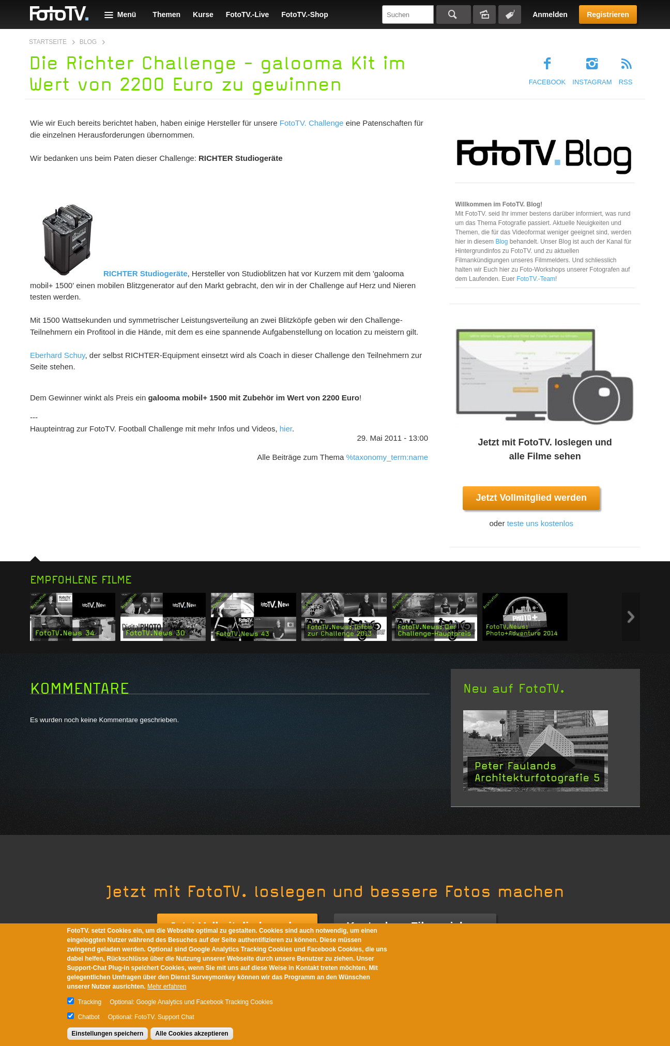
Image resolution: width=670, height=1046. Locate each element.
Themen (166, 14)
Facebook (547, 82)
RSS (626, 82)
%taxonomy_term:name (387, 457)
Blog (88, 42)
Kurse (203, 14)
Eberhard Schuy (57, 355)
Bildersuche (484, 14)
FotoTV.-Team (535, 278)
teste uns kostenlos (540, 523)
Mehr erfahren (166, 986)
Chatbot (89, 1017)
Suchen (453, 14)
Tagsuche (509, 14)
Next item (631, 617)
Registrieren (608, 14)
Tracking (90, 1002)
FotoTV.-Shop (304, 14)
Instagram (592, 82)
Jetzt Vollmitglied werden (531, 497)
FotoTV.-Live (247, 14)
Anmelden (550, 14)
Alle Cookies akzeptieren (191, 1033)
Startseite (48, 42)
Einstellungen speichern (108, 1033)
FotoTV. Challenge (312, 122)
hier (286, 428)
